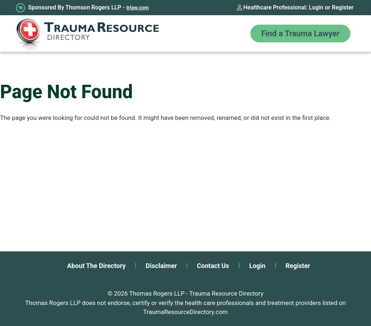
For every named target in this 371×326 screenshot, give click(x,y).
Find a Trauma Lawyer (300, 33)
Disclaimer (161, 265)
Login (316, 7)
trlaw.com (137, 8)
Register (343, 7)
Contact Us (213, 265)
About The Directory (96, 265)
